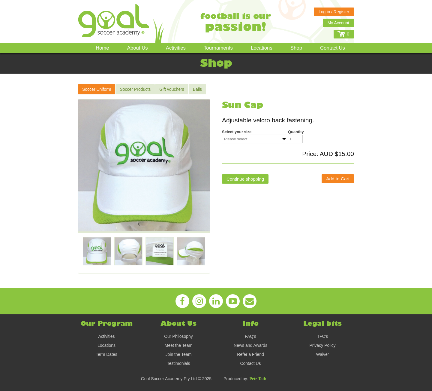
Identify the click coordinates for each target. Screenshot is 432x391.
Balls (197, 89)
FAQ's (250, 336)
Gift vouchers (171, 89)
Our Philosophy (178, 336)
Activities (176, 48)
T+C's (322, 336)
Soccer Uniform (96, 89)
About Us (137, 48)
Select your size (236, 132)
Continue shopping (245, 179)
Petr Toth (257, 379)
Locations (261, 48)
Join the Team (179, 354)
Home (102, 48)
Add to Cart (338, 178)
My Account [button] (338, 22)
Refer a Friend (250, 354)
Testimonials (178, 363)
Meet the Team (178, 345)
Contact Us (332, 48)
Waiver (322, 354)
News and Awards (250, 345)
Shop (296, 48)
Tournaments (218, 48)
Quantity (296, 132)
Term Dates (106, 354)
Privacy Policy (322, 345)
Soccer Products (135, 89)
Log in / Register (334, 11)
